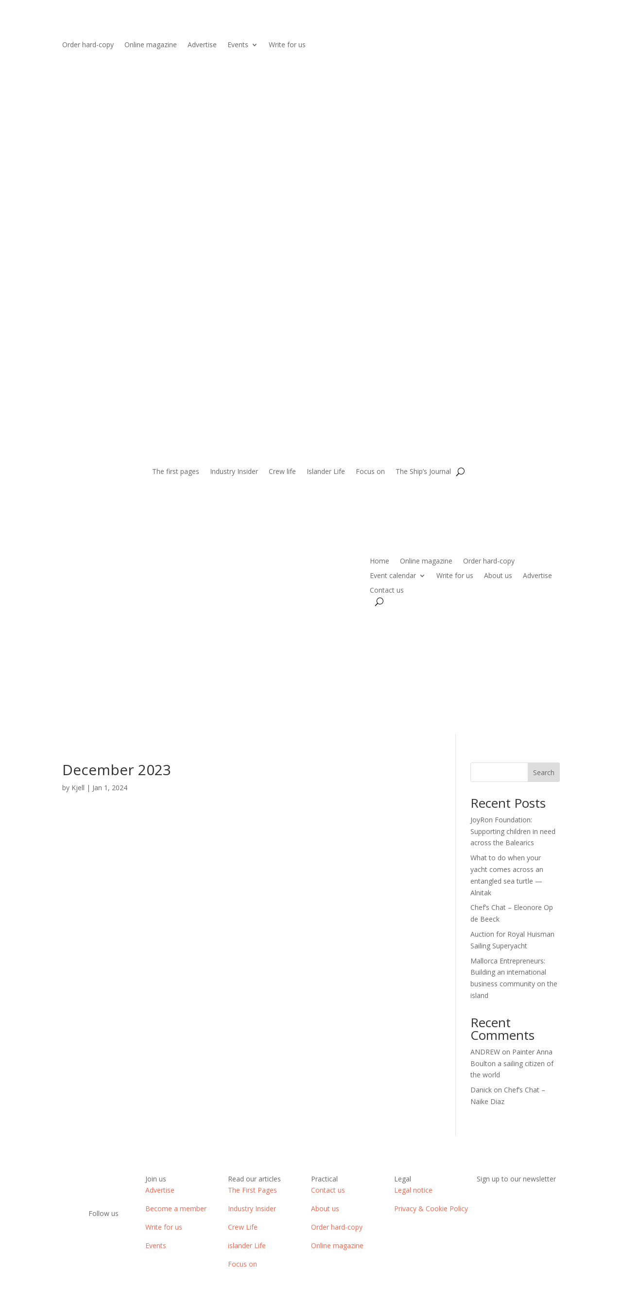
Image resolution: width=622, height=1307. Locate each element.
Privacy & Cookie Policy (431, 1208)
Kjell (78, 787)
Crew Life (243, 1227)
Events (237, 45)
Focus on (370, 472)
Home (379, 561)
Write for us (287, 45)
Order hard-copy (88, 45)
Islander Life (326, 472)
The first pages (175, 472)
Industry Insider (234, 472)
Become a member (176, 1208)
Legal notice (413, 1190)
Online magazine (150, 45)
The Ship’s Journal (423, 472)
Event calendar (393, 576)
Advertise (202, 45)
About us (498, 576)
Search (543, 772)
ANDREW (485, 1051)
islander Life (247, 1245)
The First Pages (252, 1190)
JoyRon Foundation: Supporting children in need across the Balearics (512, 831)
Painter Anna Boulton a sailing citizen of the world (511, 1063)
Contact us (387, 591)
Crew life (282, 472)
